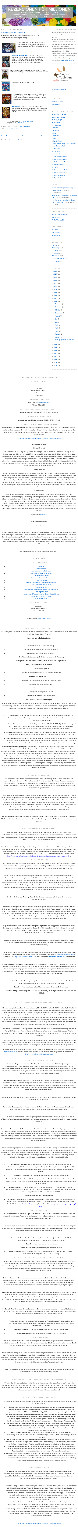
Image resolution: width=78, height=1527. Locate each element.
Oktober (57, 310)
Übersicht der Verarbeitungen (41, 571)
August (57, 316)
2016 (55, 301)
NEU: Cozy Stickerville (59, 114)
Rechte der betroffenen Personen (41, 596)
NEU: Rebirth (56, 122)
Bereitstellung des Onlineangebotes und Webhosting (41, 589)
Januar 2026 (56, 235)
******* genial (56, 261)
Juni (56, 322)
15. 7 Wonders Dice (58, 164)
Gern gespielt (12, 128)
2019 (55, 292)
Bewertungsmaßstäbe (67, 60)
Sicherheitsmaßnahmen (41, 575)
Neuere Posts (5, 136)
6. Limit (54, 138)
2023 (55, 280)
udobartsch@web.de (44, 403)
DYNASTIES (16, 107)
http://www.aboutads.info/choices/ (64, 954)
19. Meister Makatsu (58, 175)
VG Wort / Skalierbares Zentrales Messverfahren (41, 582)
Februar (57, 334)
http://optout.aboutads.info (57, 957)
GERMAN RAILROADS (19, 56)
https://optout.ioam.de (10, 1052)
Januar (57, 337)
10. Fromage (56, 151)
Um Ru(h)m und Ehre (58, 220)
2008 (55, 365)
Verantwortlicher (41, 569)
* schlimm (55, 245)
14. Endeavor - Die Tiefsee (60, 162)
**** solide (55, 253)
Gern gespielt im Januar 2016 (14, 33)
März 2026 (55, 230)
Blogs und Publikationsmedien (41, 585)
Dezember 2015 (28, 121)
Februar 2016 (21, 123)
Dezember (58, 304)
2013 (55, 350)
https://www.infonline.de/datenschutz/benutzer (38, 1054)
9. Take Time (56, 148)
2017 (55, 298)
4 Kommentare (24, 127)
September (58, 313)
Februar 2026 (56, 232)
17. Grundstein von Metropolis (61, 170)
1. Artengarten (56, 125)
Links (53, 92)
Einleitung (41, 566)
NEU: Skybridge (57, 120)
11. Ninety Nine (56, 154)
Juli (56, 319)
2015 (55, 344)
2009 (55, 362)
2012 (55, 353)
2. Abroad (55, 128)
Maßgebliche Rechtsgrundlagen (41, 573)
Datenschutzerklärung (59, 89)
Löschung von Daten (41, 592)
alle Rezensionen (57, 102)
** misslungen (56, 248)
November (58, 307)
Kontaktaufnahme (41, 587)
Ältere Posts (44, 136)
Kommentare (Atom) (15, 140)
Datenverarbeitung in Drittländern (41, 578)
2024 (55, 277)
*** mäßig (55, 250)
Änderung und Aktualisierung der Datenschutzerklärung (41, 594)
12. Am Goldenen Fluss (59, 156)
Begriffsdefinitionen (41, 598)
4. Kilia (54, 133)
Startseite (25, 136)
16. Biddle (55, 167)
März (56, 331)
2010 (55, 359)
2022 (55, 283)
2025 (55, 274)
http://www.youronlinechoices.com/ (26, 957)
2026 (55, 271)
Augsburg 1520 (56, 217)
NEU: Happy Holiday (58, 117)
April (56, 328)
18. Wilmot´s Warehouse (59, 172)
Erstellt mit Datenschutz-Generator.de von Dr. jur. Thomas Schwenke (39, 438)
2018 (55, 295)
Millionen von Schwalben (60, 214)
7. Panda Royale (57, 141)
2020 (55, 289)
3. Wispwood (56, 130)
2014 (55, 347)
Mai (56, 325)
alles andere (56, 104)
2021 (55, 286)
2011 (55, 356)
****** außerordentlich (58, 258)
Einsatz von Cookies (41, 580)
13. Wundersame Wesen (59, 159)
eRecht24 (43, 514)
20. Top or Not (56, 178)
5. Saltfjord (55, 136)
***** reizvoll (55, 256)
